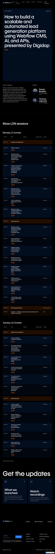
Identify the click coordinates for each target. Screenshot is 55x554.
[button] (40, 2)
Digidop (45, 93)
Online (13, 1)
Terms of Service (7, 541)
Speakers (28, 1)
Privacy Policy (18, 540)
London (23, 1)
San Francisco (18, 2)
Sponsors (33, 1)
